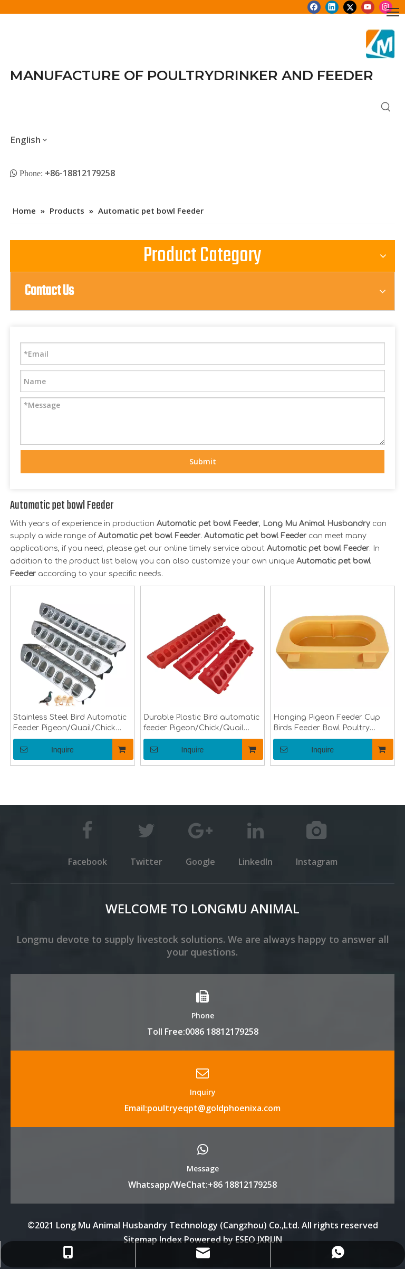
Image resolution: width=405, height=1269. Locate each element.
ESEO (245, 1239)
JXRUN (269, 1239)
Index (171, 1239)
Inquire (43, 749)
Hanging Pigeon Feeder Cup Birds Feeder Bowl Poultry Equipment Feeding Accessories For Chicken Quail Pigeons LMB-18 (330, 723)
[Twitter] (349, 7)
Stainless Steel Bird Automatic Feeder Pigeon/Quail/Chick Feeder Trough (70, 723)
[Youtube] (367, 7)
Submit (202, 461)
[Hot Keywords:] (386, 108)
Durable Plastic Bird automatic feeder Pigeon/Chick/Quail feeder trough (201, 723)
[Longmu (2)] (380, 44)
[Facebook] (314, 7)
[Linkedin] (332, 7)
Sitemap (140, 1239)
